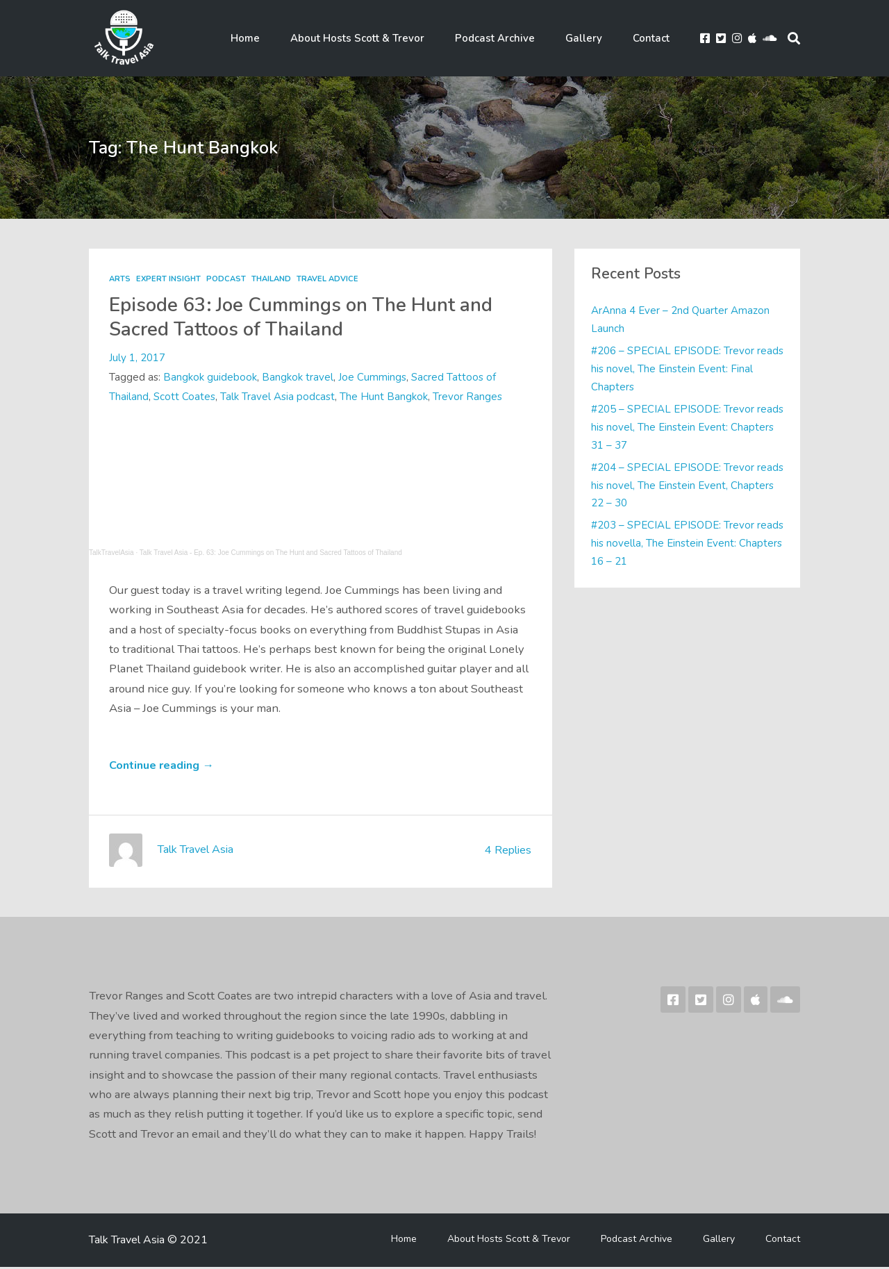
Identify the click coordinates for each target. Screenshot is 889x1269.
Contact (649, 39)
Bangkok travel (297, 378)
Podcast (227, 279)
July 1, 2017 (137, 358)
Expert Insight (169, 279)
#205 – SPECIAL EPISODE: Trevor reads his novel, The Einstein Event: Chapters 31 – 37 (674, 428)
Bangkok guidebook (210, 378)
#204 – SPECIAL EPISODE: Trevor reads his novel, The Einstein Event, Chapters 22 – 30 (674, 486)
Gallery (589, 39)
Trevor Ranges (468, 397)
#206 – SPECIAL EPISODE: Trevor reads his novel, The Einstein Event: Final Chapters (686, 370)
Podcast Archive (507, 39)
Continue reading (163, 767)
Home (270, 39)
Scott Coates (184, 397)
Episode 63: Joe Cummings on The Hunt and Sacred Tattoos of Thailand (311, 317)
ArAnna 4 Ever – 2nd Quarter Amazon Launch (680, 320)
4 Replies (507, 852)
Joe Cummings (372, 378)
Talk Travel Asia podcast (278, 397)
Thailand (273, 279)
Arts (120, 279)
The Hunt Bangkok (384, 397)
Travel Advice (329, 279)
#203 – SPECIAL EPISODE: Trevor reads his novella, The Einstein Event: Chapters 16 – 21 (678, 544)
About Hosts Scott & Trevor (376, 39)
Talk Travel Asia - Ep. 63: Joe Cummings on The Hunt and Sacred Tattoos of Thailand (271, 553)
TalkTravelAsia (111, 553)
